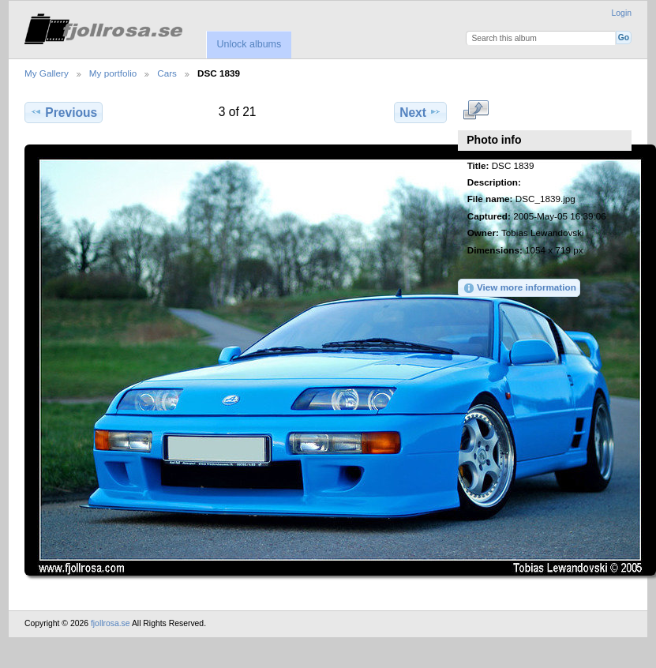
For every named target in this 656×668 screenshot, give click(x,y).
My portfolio (113, 73)
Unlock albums (248, 44)
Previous (63, 112)
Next (420, 112)
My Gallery (46, 73)
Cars (167, 73)
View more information (519, 288)
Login (622, 13)
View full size (476, 110)
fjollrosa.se (110, 623)
